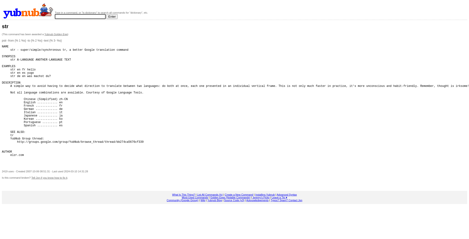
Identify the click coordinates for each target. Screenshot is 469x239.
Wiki (203, 225)
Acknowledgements (257, 225)
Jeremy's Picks (261, 222)
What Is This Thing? (183, 219)
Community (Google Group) (182, 225)
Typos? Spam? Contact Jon (286, 225)
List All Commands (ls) (210, 219)
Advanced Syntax (287, 219)
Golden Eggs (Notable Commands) (230, 222)
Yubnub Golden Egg (55, 34)
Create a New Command (239, 219)
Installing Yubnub (265, 219)
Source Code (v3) (234, 225)
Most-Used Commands (195, 222)
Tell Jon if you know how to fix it (49, 202)
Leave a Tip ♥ (279, 222)
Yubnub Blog (214, 225)
